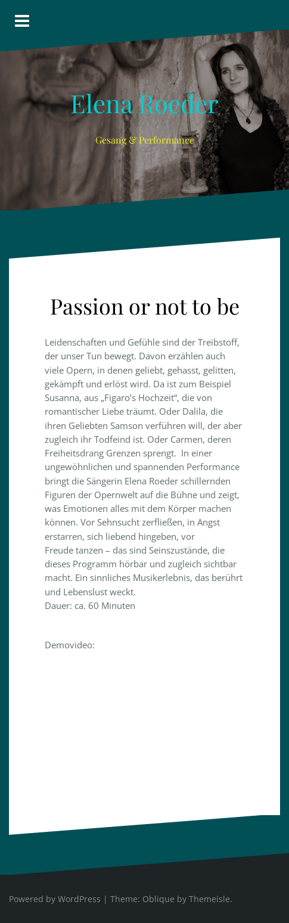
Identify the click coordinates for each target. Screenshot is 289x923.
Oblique (158, 899)
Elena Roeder (144, 103)
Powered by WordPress (55, 899)
